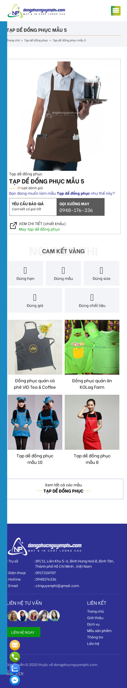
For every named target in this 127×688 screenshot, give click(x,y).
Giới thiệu (95, 617)
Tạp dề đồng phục (36, 40)
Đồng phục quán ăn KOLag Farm (92, 383)
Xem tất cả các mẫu (63, 484)
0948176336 (46, 579)
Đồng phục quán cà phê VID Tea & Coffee (35, 383)
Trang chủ (13, 40)
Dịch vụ (93, 624)
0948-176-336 (76, 209)
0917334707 (46, 572)
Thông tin (95, 636)
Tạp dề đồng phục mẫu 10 (34, 458)
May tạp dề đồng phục (39, 229)
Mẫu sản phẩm (99, 630)
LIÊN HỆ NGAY (22, 632)
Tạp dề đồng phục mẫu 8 (92, 458)
